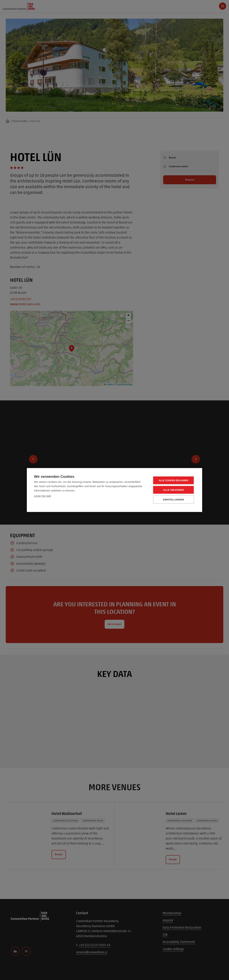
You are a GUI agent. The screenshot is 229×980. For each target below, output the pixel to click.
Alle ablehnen (173, 490)
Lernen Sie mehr (42, 496)
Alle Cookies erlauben (173, 480)
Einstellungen (173, 499)
